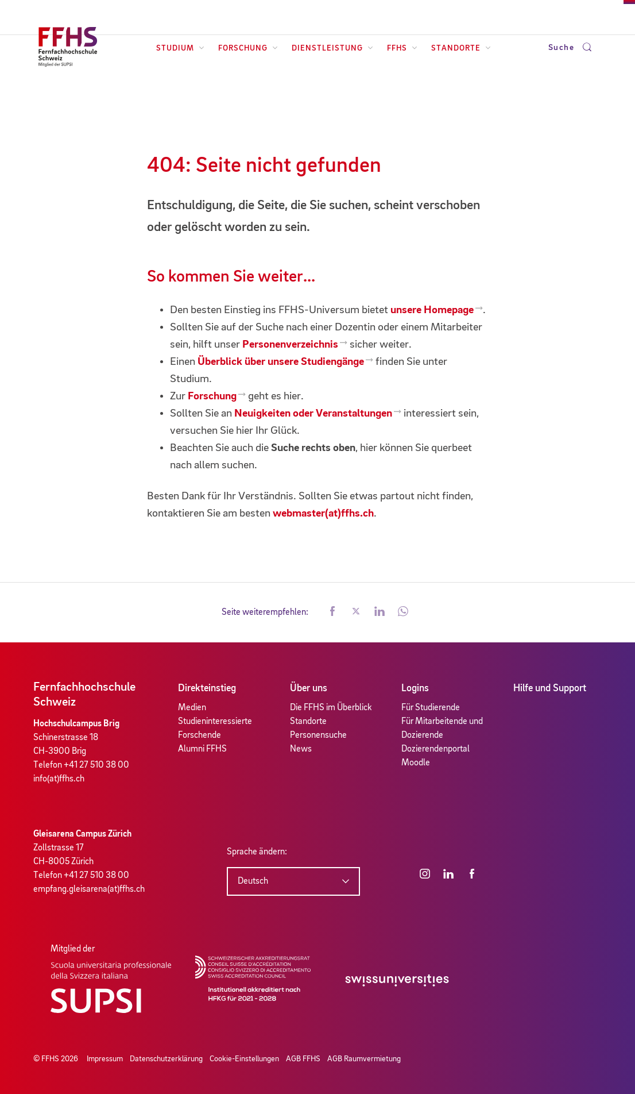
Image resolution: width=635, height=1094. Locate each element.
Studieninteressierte (215, 721)
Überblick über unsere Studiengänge (281, 362)
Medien (192, 707)
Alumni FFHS (202, 749)
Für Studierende (430, 707)
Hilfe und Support (549, 688)
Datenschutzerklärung (166, 1059)
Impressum (105, 1059)
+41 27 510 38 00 (96, 765)
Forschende (199, 735)
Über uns (308, 688)
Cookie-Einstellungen (244, 1059)
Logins (415, 688)
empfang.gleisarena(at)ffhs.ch (89, 889)
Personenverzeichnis (290, 344)
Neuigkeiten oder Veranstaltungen (313, 413)
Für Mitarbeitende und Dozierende (442, 728)
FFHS (402, 48)
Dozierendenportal (435, 749)
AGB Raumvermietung (364, 1059)
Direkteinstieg (207, 688)
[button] (332, 612)
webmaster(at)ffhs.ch (323, 513)
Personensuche (318, 735)
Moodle (415, 763)
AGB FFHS (303, 1059)
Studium (180, 48)
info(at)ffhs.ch (58, 779)
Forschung (248, 48)
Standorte (461, 48)
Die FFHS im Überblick (331, 707)
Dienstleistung (332, 48)
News (301, 749)
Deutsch (253, 881)
